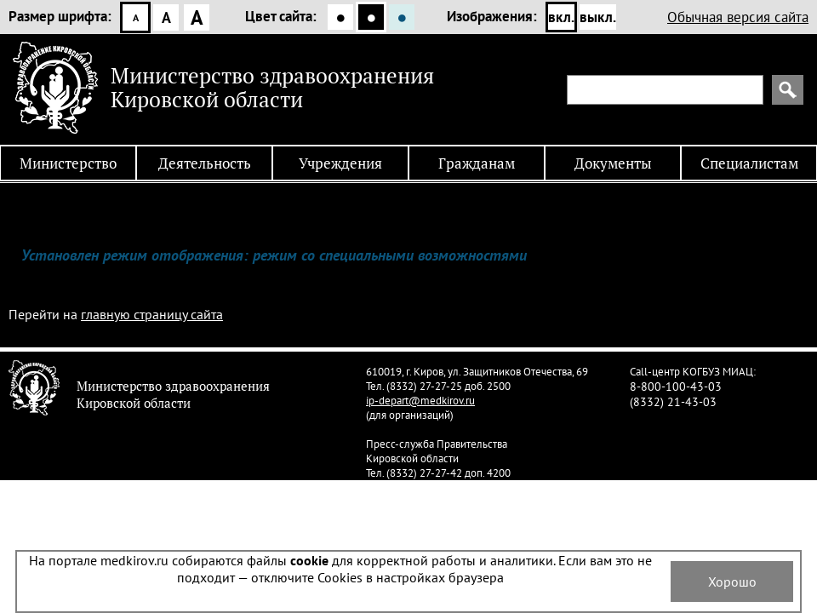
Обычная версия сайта (737, 17)
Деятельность (204, 163)
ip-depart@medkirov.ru (420, 400)
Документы (613, 163)
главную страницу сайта (152, 314)
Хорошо (732, 581)
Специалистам (749, 163)
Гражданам (476, 163)
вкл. (561, 17)
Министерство (68, 163)
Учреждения (340, 163)
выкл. (598, 17)
